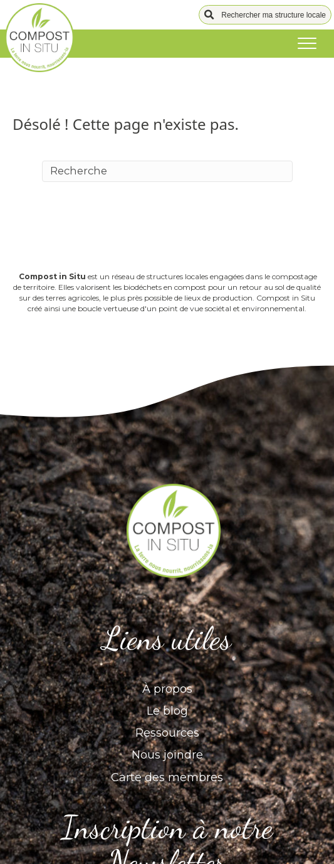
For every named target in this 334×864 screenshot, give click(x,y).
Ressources (167, 733)
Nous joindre (167, 755)
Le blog (167, 711)
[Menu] (307, 44)
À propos (167, 689)
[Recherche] (167, 171)
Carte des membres (167, 777)
